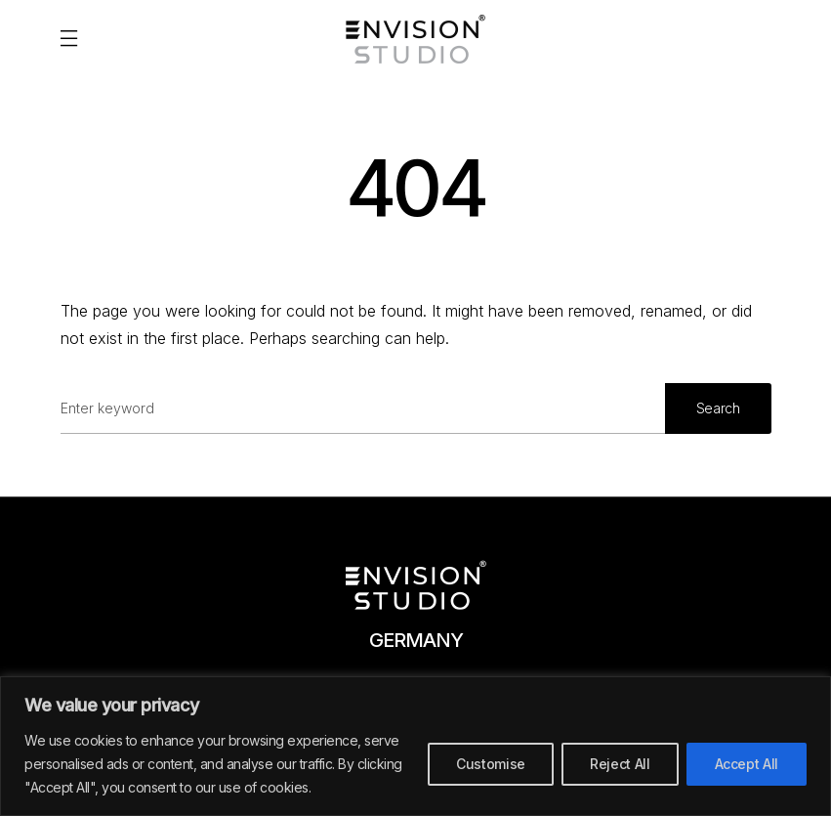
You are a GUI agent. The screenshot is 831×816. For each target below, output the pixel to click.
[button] (68, 39)
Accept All (747, 763)
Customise (490, 763)
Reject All (620, 763)
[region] (415, 746)
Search (718, 408)
